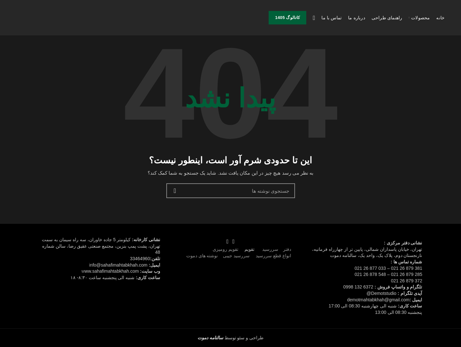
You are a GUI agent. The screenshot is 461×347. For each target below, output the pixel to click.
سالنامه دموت (210, 337)
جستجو (175, 190)
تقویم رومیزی (225, 249)
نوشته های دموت (202, 255)
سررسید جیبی (236, 255)
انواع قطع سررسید (273, 255)
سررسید (269, 249)
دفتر (287, 249)
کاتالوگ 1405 (287, 17)
